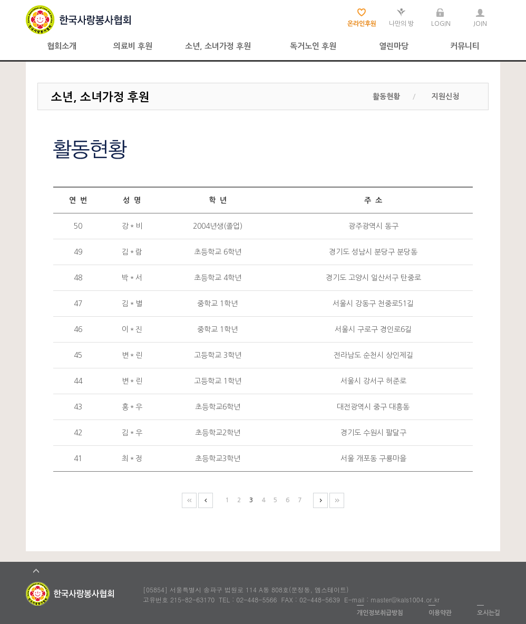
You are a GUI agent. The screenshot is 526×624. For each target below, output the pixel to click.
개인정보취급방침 (380, 613)
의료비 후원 (132, 46)
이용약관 (440, 613)
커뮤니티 (465, 46)
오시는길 (488, 613)
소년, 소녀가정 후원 (218, 46)
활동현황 (386, 96)
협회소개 (61, 46)
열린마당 (393, 46)
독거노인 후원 (313, 46)
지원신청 (445, 96)
